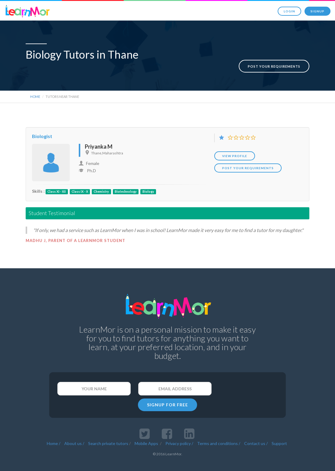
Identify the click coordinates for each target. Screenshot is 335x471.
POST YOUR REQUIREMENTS (248, 157)
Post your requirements (274, 55)
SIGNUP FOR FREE (167, 393)
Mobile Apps (147, 432)
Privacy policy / (179, 432)
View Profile (234, 145)
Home (35, 86)
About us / (74, 432)
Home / (53, 432)
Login (289, 11)
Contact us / (256, 432)
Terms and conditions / (218, 432)
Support (279, 432)
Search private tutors (108, 432)
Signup (317, 11)
